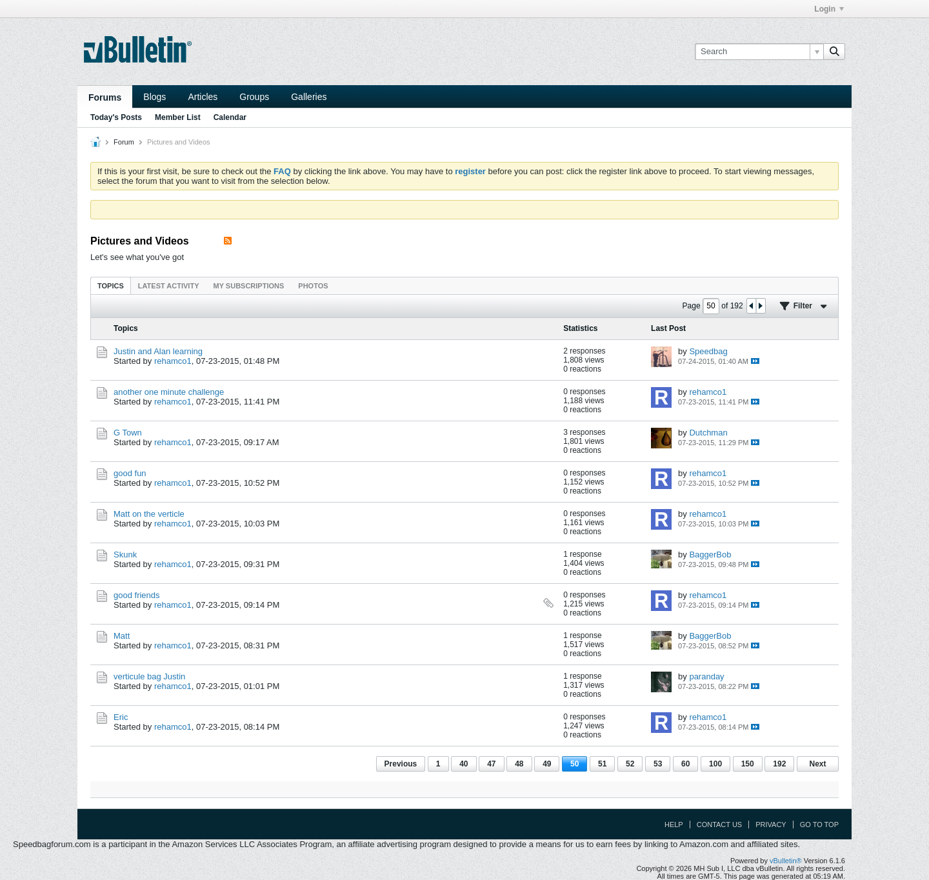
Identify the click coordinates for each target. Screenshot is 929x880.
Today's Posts (116, 117)
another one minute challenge (169, 392)
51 (602, 763)
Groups (254, 97)
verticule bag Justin (149, 676)
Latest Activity (168, 286)
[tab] (110, 285)
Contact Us (720, 824)
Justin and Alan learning (158, 351)
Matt (122, 636)
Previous (401, 763)
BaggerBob (710, 554)
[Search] (759, 51)
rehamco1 (173, 361)
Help (673, 824)
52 (630, 763)
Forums (104, 97)
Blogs (154, 97)
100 (715, 763)
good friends (137, 595)
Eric (121, 717)
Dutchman (708, 432)
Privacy (770, 824)
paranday (706, 676)
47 (491, 763)
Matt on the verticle (149, 514)
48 (519, 763)
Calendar (230, 117)
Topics (110, 286)
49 (547, 763)
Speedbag (708, 351)
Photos (313, 286)
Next (817, 763)
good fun (130, 473)
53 (658, 763)
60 (685, 763)
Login (829, 9)
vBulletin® (786, 861)
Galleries (308, 97)
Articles (202, 97)
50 (574, 763)
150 (747, 763)
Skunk (125, 554)
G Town (128, 432)
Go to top (819, 824)
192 (779, 763)
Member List (178, 117)
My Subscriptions (249, 286)
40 (463, 763)
